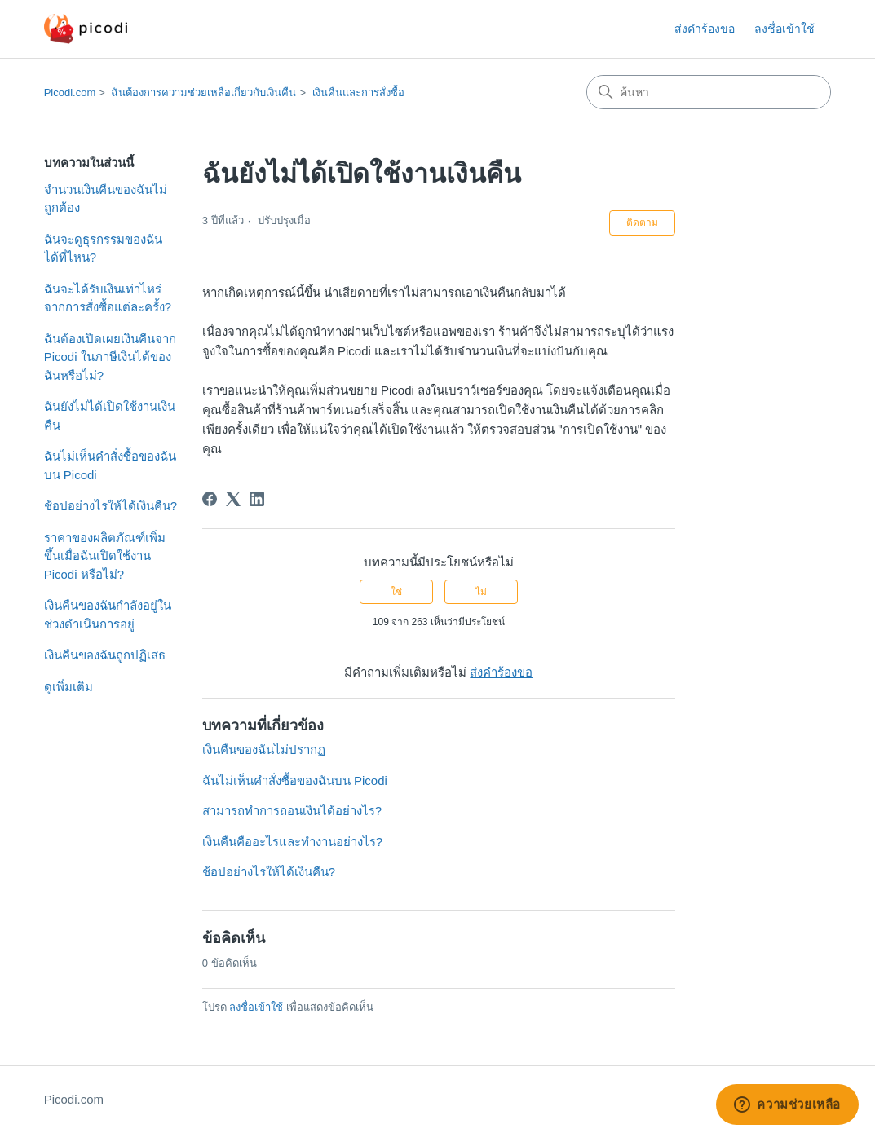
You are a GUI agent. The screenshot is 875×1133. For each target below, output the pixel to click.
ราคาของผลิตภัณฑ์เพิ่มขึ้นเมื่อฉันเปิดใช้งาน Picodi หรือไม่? (105, 556)
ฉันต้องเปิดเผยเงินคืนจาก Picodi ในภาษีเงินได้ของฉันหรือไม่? (110, 357)
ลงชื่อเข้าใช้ (256, 1007)
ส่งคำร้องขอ (704, 28)
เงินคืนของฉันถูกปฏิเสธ (105, 655)
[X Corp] (233, 499)
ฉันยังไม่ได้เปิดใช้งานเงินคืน (109, 415)
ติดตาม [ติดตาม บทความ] (642, 222)
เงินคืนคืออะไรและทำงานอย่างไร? (292, 842)
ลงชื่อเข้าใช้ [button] (784, 28)
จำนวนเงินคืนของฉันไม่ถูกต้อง (105, 199)
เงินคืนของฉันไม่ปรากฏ (263, 749)
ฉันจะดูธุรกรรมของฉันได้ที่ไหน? (103, 248)
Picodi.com (70, 92)
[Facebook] (209, 499)
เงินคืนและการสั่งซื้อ (358, 92)
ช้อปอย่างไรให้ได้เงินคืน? (110, 506)
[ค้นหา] (708, 92)
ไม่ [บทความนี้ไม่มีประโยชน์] (481, 591)
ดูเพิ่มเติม (68, 687)
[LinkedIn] (257, 499)
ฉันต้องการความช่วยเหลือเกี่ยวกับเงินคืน (203, 92)
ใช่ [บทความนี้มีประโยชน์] (396, 591)
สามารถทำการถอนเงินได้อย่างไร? (292, 811)
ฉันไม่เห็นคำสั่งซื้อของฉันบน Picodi (110, 465)
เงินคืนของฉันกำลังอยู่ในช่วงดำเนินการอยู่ (107, 614)
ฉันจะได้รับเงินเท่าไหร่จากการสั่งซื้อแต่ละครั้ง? (107, 298)
